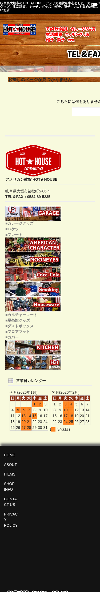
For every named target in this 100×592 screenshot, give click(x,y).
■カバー (12, 337)
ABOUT (10, 464)
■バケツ (12, 229)
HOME (9, 455)
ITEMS (9, 474)
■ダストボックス (19, 326)
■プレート (13, 234)
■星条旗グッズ (17, 320)
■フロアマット (17, 331)
